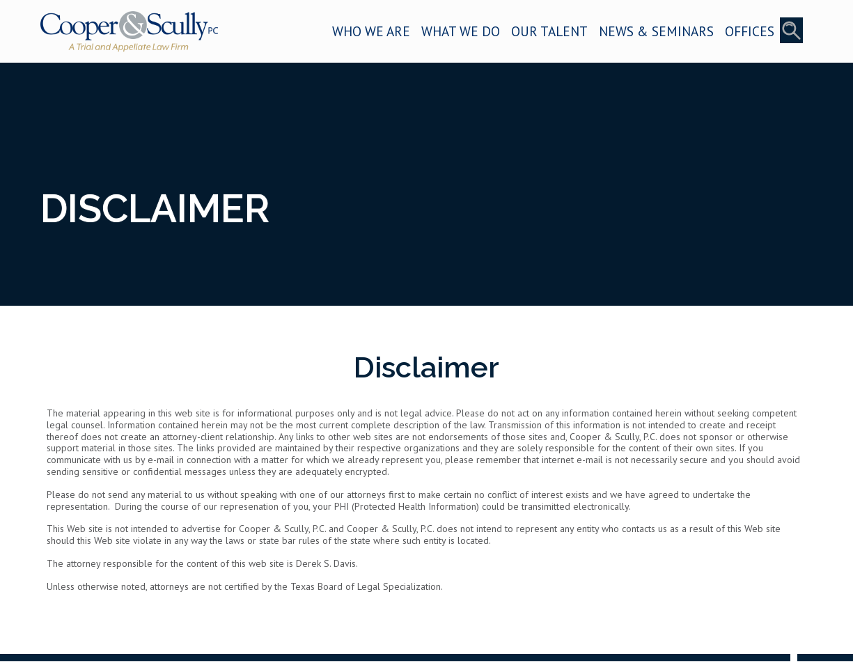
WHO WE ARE (371, 31)
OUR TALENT (549, 31)
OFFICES (749, 31)
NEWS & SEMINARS (656, 31)
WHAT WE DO (460, 31)
